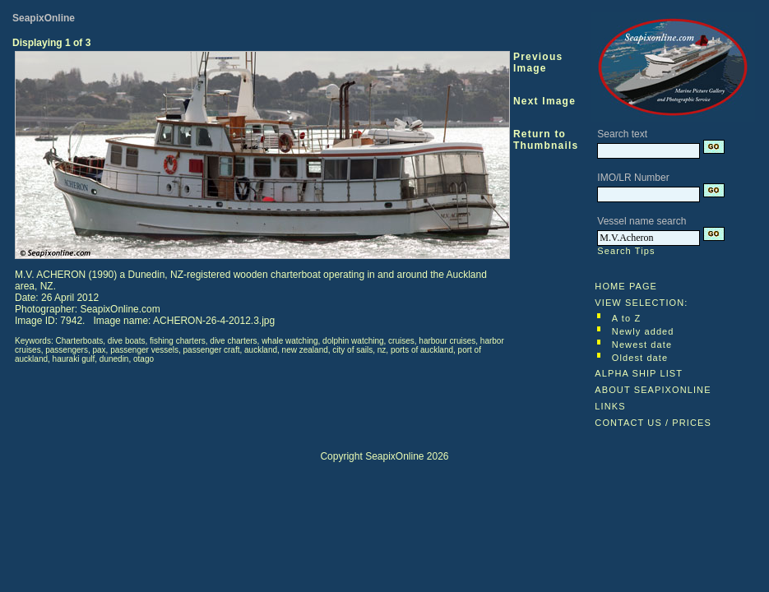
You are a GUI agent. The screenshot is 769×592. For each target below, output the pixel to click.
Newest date (642, 344)
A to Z (626, 318)
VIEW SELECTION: (641, 303)
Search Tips (626, 251)
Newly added (643, 331)
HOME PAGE (626, 286)
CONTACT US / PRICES (653, 423)
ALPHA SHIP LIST (639, 373)
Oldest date (640, 358)
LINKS (610, 406)
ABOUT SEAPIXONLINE (653, 390)
